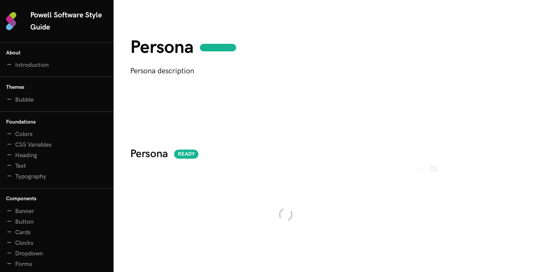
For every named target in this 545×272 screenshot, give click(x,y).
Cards (23, 232)
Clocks (24, 243)
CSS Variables (33, 144)
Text (20, 166)
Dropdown (29, 253)
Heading (26, 155)
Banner (24, 211)
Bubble (24, 100)
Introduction (32, 65)
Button (24, 222)
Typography (30, 176)
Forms (23, 264)
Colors (24, 134)
